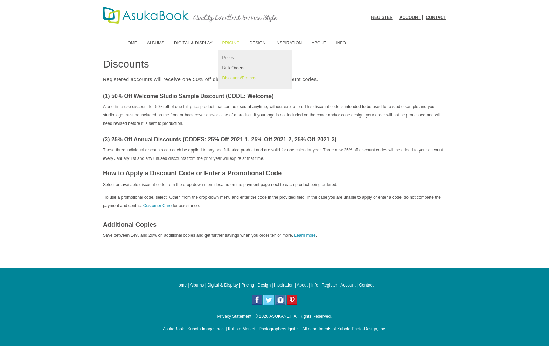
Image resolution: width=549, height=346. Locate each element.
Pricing (231, 43)
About (319, 43)
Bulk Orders (233, 67)
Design (258, 43)
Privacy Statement (234, 316)
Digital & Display (193, 43)
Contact (366, 285)
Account (347, 285)
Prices (228, 57)
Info (341, 43)
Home (131, 43)
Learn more (304, 235)
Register (329, 285)
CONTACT (436, 17)
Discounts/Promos (239, 78)
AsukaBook (173, 328)
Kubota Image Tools (205, 328)
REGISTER (381, 17)
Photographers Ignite (278, 328)
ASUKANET (280, 316)
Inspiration (288, 43)
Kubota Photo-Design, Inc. (361, 328)
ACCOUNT (410, 17)
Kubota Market (241, 328)
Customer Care (157, 205)
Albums (155, 43)
